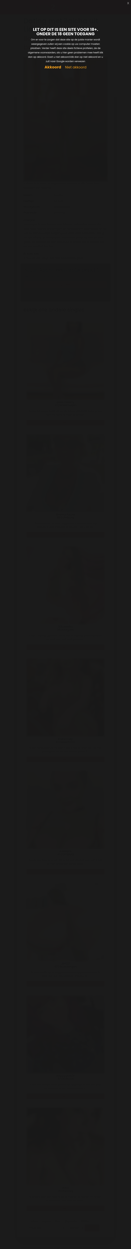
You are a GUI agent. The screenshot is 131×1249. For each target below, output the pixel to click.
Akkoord (52, 67)
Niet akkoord (75, 67)
